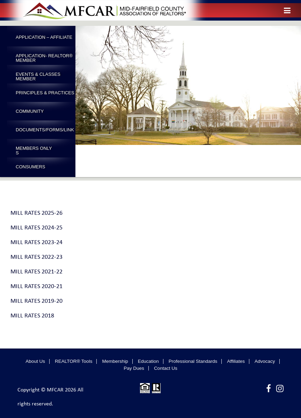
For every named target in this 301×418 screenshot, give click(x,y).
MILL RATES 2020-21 (36, 286)
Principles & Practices (45, 92)
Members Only (34, 148)
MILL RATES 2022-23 (36, 257)
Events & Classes (38, 74)
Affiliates (236, 361)
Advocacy (265, 361)
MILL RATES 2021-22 (36, 272)
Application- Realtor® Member (44, 58)
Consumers (30, 166)
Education (148, 361)
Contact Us (165, 368)
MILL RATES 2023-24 (36, 242)
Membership (115, 361)
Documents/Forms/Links (45, 132)
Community (30, 111)
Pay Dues (134, 368)
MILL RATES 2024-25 (36, 228)
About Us (35, 361)
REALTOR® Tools (74, 361)
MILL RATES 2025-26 (36, 213)
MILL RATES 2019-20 (36, 301)
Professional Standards (193, 361)
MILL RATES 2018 (32, 316)
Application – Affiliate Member (44, 39)
